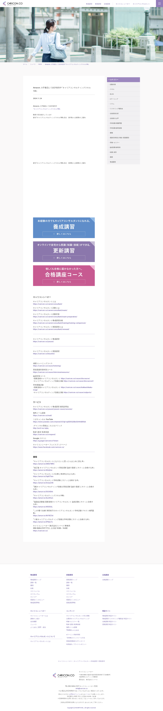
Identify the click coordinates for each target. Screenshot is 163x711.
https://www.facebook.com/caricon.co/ (49, 448)
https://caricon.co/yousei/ (43, 343)
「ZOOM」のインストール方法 (75, 638)
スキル (112, 88)
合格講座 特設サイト (109, 621)
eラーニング (114, 97)
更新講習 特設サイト (109, 624)
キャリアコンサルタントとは (40, 641)
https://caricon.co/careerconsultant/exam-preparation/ (55, 318)
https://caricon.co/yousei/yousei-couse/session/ (53, 410)
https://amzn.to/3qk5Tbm (43, 477)
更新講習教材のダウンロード (75, 641)
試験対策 (113, 83)
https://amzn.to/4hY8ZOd (43, 516)
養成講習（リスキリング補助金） (117, 619)
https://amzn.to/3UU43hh (43, 492)
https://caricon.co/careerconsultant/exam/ (50, 312)
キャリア (33, 597)
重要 (111, 156)
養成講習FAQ (34, 603)
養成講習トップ (35, 580)
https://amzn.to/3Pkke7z (43, 522)
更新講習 (98, 4)
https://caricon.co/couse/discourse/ (75, 380)
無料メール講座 (71, 627)
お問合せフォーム (75, 694)
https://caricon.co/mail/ (42, 416)
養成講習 (89, 4)
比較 (32, 588)
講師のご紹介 (35, 619)
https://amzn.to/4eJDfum (43, 498)
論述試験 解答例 (115, 146)
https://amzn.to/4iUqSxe (43, 471)
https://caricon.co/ (40, 531)
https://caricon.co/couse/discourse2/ (79, 382)
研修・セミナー (114, 141)
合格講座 (107, 4)
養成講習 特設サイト (109, 616)
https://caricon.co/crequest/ (44, 435)
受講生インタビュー (37, 600)
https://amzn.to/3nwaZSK (43, 483)
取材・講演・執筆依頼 (73, 624)
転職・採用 (113, 151)
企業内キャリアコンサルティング (77, 619)
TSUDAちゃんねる (72, 630)
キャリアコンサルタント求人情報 (77, 616)
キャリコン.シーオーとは (39, 616)
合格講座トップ (107, 580)
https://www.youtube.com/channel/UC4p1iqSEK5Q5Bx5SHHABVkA (59, 423)
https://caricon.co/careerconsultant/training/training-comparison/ (60, 325)
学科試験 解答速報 (116, 126)
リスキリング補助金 (116, 107)
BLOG (112, 93)
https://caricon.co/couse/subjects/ (78, 393)
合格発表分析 (114, 112)
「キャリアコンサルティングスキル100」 (48, 110)
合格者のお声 (114, 117)
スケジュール (35, 591)
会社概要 (33, 621)
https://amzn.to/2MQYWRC (44, 464)
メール (87, 694)
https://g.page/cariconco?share (46, 441)
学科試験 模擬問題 (116, 122)
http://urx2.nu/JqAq (40, 429)
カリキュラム (35, 594)
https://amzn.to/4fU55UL (43, 507)
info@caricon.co (81, 689)
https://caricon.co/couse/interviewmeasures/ (51, 373)
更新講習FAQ (70, 603)
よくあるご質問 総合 (38, 627)
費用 (32, 585)
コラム (112, 102)
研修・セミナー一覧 (72, 621)
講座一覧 (33, 583)
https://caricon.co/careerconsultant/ (48, 306)
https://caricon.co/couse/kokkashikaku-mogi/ (63, 390)
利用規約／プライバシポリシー (76, 644)
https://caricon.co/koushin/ (44, 355)
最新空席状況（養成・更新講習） (119, 136)
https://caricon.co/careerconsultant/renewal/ (51, 331)
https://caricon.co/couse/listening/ (47, 367)
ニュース (33, 624)
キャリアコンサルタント (141, 4)
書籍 (111, 131)
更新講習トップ (71, 580)
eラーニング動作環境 (73, 635)
